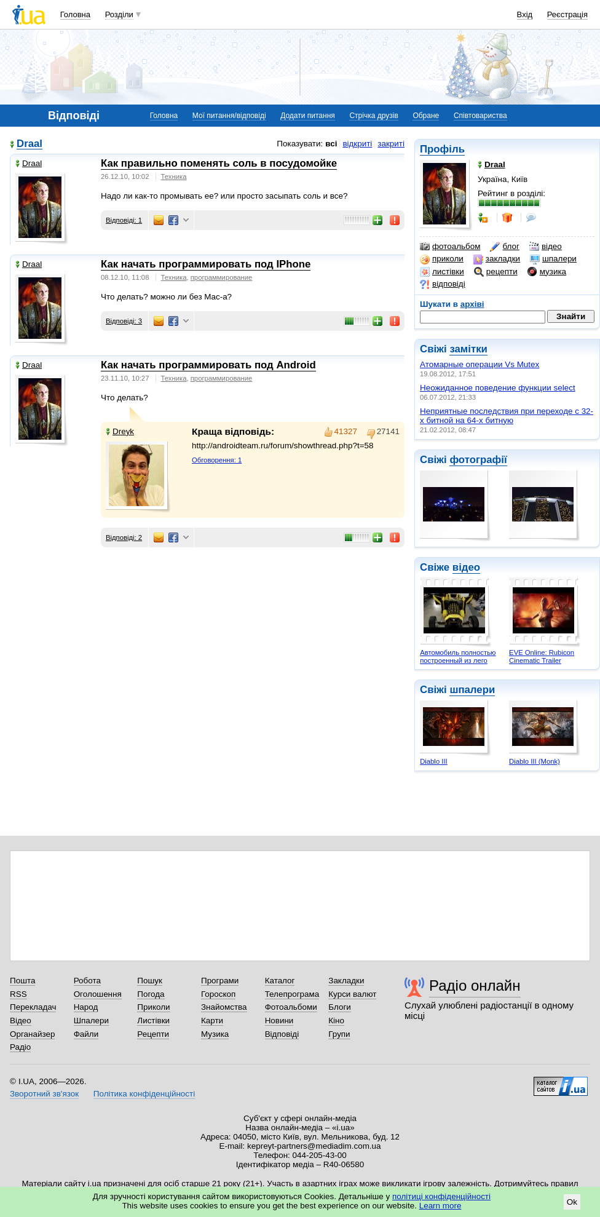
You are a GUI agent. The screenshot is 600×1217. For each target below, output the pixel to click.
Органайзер (32, 1034)
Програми (220, 980)
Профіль (442, 149)
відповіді (442, 284)
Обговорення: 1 (217, 460)
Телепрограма (292, 994)
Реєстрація (567, 14)
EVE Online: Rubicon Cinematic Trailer (541, 656)
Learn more (440, 1205)
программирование (222, 277)
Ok (572, 1202)
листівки (442, 272)
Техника (174, 176)
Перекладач (33, 1007)
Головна (75, 14)
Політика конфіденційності (144, 1093)
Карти (212, 1020)
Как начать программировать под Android (208, 365)
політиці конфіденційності (441, 1196)
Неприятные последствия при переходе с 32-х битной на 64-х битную (506, 415)
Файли (86, 1034)
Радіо (20, 1047)
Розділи (119, 14)
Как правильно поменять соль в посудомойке (219, 163)
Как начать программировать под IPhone (205, 264)
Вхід (525, 14)
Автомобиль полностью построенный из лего (457, 656)
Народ (86, 1007)
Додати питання (307, 115)
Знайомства (224, 1007)
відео (545, 247)
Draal (29, 144)
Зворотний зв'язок (44, 1093)
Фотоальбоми (291, 1007)
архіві (472, 304)
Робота (87, 980)
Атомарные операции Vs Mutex (479, 364)
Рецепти (153, 1034)
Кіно (336, 1020)
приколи (442, 259)
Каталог (280, 980)
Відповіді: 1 (124, 220)
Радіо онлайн (475, 985)
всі (331, 143)
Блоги (339, 1007)
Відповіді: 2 (124, 537)
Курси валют (352, 994)
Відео (20, 1020)
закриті (391, 143)
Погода (150, 994)
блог (504, 247)
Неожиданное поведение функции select (497, 387)
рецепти (496, 272)
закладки (496, 259)
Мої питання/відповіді (229, 115)
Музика (215, 1034)
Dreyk (120, 431)
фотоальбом (450, 247)
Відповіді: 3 (124, 321)
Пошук (149, 980)
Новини (279, 1020)
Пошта (22, 980)
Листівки (153, 1020)
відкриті (357, 143)
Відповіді (282, 1034)
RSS (18, 994)
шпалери (553, 259)
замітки (468, 349)
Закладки (346, 980)
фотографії (478, 460)
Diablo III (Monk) (534, 761)
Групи (339, 1034)
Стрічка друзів (373, 115)
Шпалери (91, 1020)
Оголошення (98, 994)
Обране (425, 115)
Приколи (153, 1007)
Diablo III (434, 761)
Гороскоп (218, 994)
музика (546, 272)
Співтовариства (480, 115)
